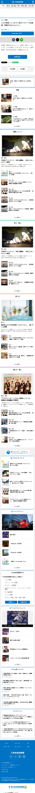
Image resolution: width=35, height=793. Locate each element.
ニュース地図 (4, 20)
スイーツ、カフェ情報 (11, 582)
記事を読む (17, 57)
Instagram (19, 756)
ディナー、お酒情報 (10, 585)
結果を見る (24, 602)
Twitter (15, 756)
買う (19, 5)
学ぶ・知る (31, 5)
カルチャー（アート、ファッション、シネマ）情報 (18, 588)
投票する (11, 602)
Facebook (11, 756)
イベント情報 (8, 594)
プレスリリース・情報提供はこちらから (11, 765)
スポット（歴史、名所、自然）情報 (15, 597)
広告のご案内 (5, 771)
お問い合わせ (5, 769)
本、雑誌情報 (8, 592)
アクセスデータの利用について (9, 767)
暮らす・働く (24, 5)
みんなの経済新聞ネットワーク (17, 787)
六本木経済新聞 (17, 2)
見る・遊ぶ (13, 5)
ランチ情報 (8, 579)
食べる (8, 5)
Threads (24, 756)
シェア (9, 62)
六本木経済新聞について (7, 762)
